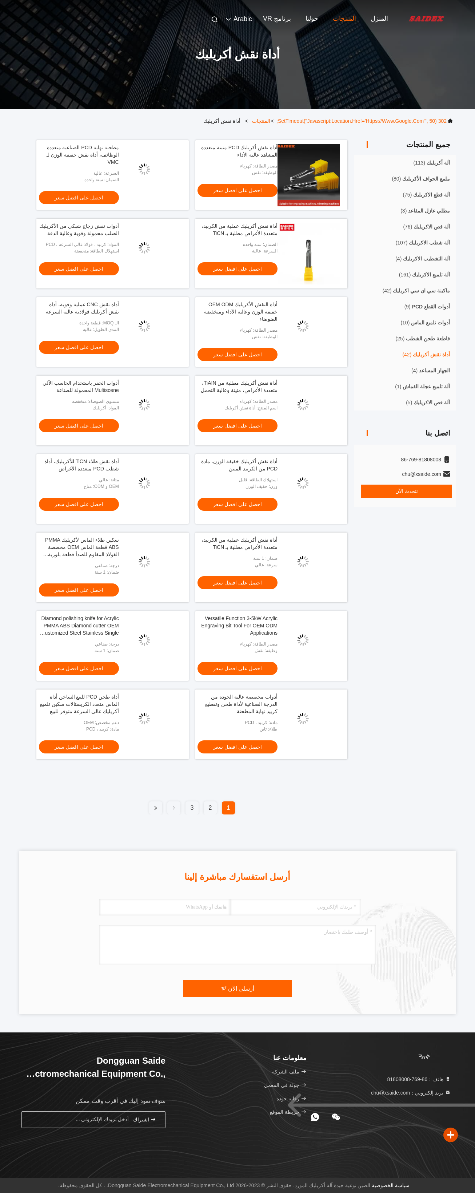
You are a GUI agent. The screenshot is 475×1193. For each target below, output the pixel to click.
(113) (432, 163)
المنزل (379, 18)
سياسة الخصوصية (391, 1185)
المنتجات (344, 18)
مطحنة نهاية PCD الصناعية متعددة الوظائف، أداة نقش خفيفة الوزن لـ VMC (83, 155)
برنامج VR (277, 18)
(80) (421, 179)
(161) (424, 275)
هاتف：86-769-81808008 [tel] (419, 1079)
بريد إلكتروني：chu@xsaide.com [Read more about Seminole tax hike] (411, 1093)
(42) (416, 291)
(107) (423, 243)
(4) (422, 259)
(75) (426, 195)
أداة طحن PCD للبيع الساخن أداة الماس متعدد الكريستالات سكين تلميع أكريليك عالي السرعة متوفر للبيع (79, 704)
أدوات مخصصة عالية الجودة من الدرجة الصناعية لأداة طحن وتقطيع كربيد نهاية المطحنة (241, 704)
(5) (428, 402)
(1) (422, 386)
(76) (426, 227)
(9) (427, 307)
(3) (425, 211)
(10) (425, 322)
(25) (422, 338)
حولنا (312, 18)
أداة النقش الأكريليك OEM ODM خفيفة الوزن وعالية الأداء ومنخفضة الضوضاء (241, 312)
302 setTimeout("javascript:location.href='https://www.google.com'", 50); (361, 121)
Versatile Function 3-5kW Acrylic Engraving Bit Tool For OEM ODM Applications (239, 625)
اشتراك (144, 1119)
